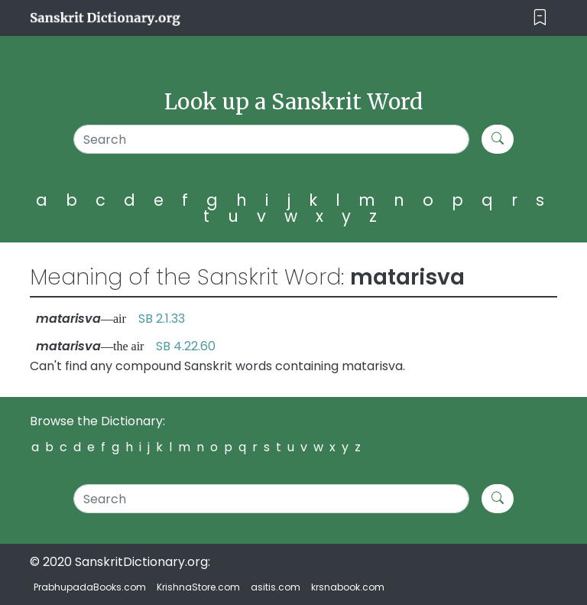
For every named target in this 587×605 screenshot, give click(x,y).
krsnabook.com (347, 587)
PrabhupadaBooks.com (90, 587)
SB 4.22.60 (186, 346)
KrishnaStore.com (198, 587)
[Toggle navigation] (540, 18)
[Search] (271, 139)
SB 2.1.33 (161, 318)
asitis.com (275, 587)
